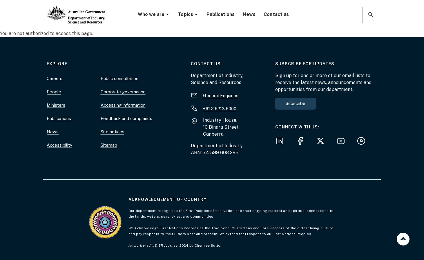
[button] (370, 15)
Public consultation (119, 78)
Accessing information (123, 105)
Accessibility (59, 145)
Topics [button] (188, 14)
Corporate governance (123, 91)
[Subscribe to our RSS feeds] (362, 141)
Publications (220, 14)
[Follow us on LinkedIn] (281, 141)
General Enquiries (220, 95)
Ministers (56, 105)
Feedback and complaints (126, 118)
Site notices (112, 131)
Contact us (276, 14)
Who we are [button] (154, 14)
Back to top (403, 239)
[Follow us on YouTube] (342, 141)
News (249, 14)
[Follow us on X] (322, 141)
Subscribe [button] (295, 103)
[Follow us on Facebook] (302, 141)
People (54, 91)
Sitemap (109, 145)
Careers (54, 78)
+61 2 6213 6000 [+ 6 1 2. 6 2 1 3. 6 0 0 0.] (219, 108)
